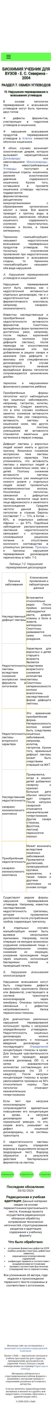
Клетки (27, 138)
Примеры (41, 547)
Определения (39, 1046)
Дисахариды (11, 158)
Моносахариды (36, 162)
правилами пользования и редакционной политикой (25, 1349)
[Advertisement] (26, 27)
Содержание (27, 1174)
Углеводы (10, 168)
